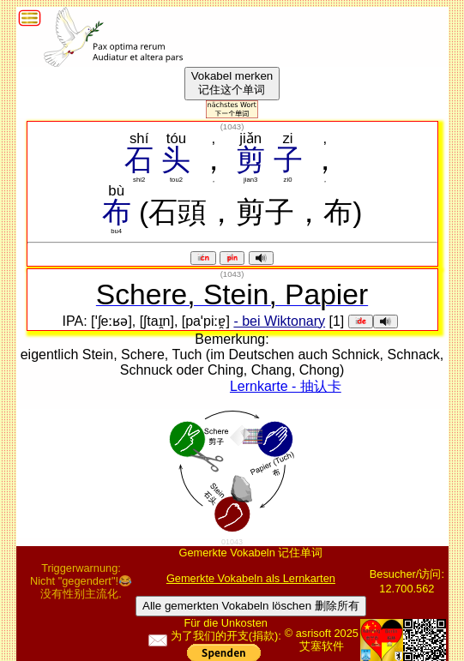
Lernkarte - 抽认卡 (285, 386)
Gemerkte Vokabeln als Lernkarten (250, 578)
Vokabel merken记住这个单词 (232, 82)
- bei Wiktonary (279, 321)
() (232, 126)
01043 (232, 542)
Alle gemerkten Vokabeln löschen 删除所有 (250, 605)
